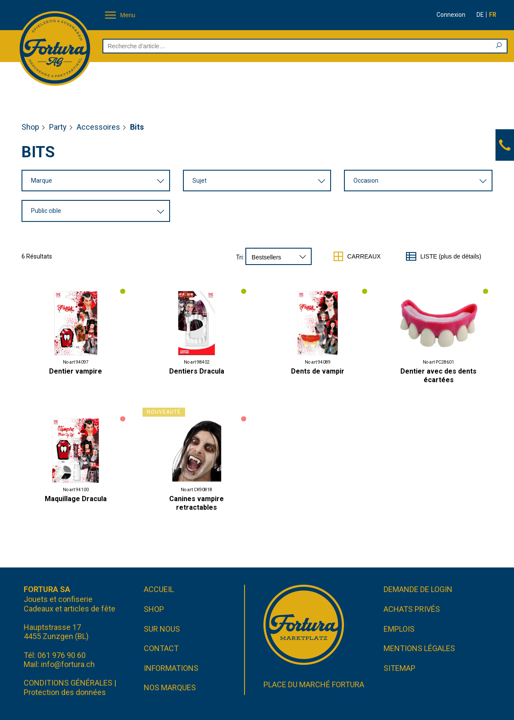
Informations (171, 668)
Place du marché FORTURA (313, 684)
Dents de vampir (317, 371)
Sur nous (162, 628)
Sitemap (399, 668)
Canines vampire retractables (196, 503)
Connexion (451, 14)
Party (58, 126)
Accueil (159, 589)
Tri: (240, 257)
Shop (30, 126)
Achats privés (412, 609)
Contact (161, 648)
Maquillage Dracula (76, 499)
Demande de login (418, 589)
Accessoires (98, 126)
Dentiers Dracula (196, 371)
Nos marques (170, 687)
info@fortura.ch (68, 664)
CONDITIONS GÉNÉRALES (68, 682)
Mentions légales (419, 648)
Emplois (399, 628)
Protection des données (65, 692)
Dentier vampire (75, 371)
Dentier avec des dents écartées (438, 375)
